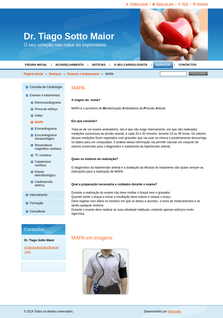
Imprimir (202, 4)
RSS (185, 4)
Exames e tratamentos (83, 74)
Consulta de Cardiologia (46, 87)
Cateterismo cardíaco (43, 163)
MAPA (39, 122)
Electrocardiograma (48, 102)
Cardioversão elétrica (44, 183)
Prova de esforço (46, 109)
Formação (36, 203)
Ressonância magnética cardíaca (48, 146)
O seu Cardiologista (130, 64)
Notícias (99, 64)
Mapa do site (165, 4)
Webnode (174, 311)
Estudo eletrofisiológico (45, 173)
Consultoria (37, 211)
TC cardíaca (43, 155)
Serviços (163, 64)
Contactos (187, 64)
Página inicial (36, 64)
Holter (39, 115)
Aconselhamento (69, 64)
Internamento (39, 195)
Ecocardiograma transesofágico (46, 136)
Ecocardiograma (46, 128)
